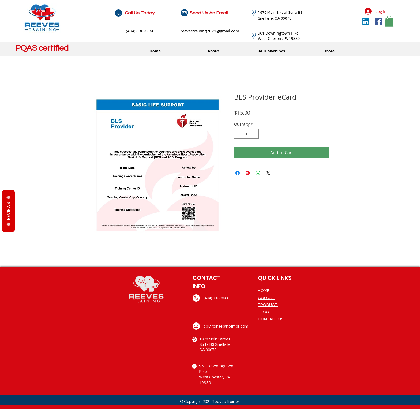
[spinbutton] (246, 133)
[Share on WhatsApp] (258, 173)
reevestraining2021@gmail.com (210, 30)
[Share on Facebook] (237, 173)
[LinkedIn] (365, 21)
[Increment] (254, 133)
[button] (389, 21)
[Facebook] (378, 21)
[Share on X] (268, 173)
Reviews (8, 210)
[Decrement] (238, 133)
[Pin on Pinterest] (248, 173)
